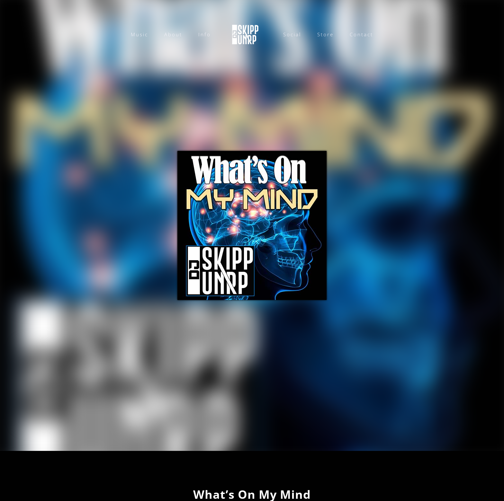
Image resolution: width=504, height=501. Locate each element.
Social (292, 34)
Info (204, 34)
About (173, 34)
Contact (361, 34)
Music (139, 34)
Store (325, 34)
